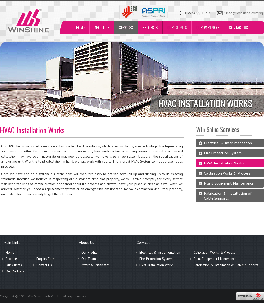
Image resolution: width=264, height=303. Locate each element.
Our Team (88, 258)
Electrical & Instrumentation (228, 142)
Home (10, 252)
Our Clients (14, 265)
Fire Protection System (223, 153)
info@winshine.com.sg (244, 13)
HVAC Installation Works (224, 163)
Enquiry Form (45, 258)
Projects (12, 258)
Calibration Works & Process (227, 173)
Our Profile (89, 252)
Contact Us (44, 265)
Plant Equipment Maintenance (229, 183)
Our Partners (15, 271)
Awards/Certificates (95, 265)
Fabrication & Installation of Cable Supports (228, 195)
